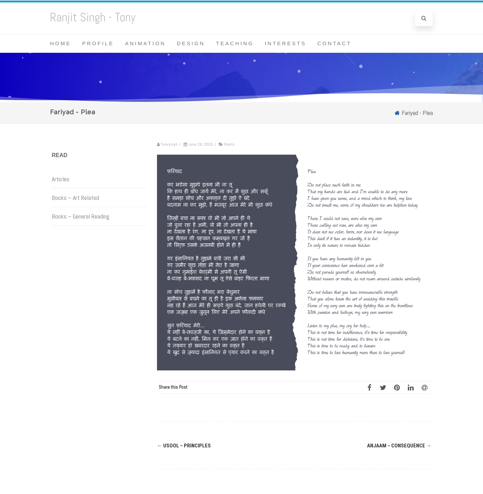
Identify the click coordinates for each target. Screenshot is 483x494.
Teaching (235, 43)
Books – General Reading (80, 216)
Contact (334, 43)
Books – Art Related (75, 198)
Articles (60, 179)
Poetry (229, 144)
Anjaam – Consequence (399, 446)
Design (191, 43)
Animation (145, 43)
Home (60, 43)
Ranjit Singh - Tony (93, 17)
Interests (285, 43)
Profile (98, 43)
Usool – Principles (184, 446)
